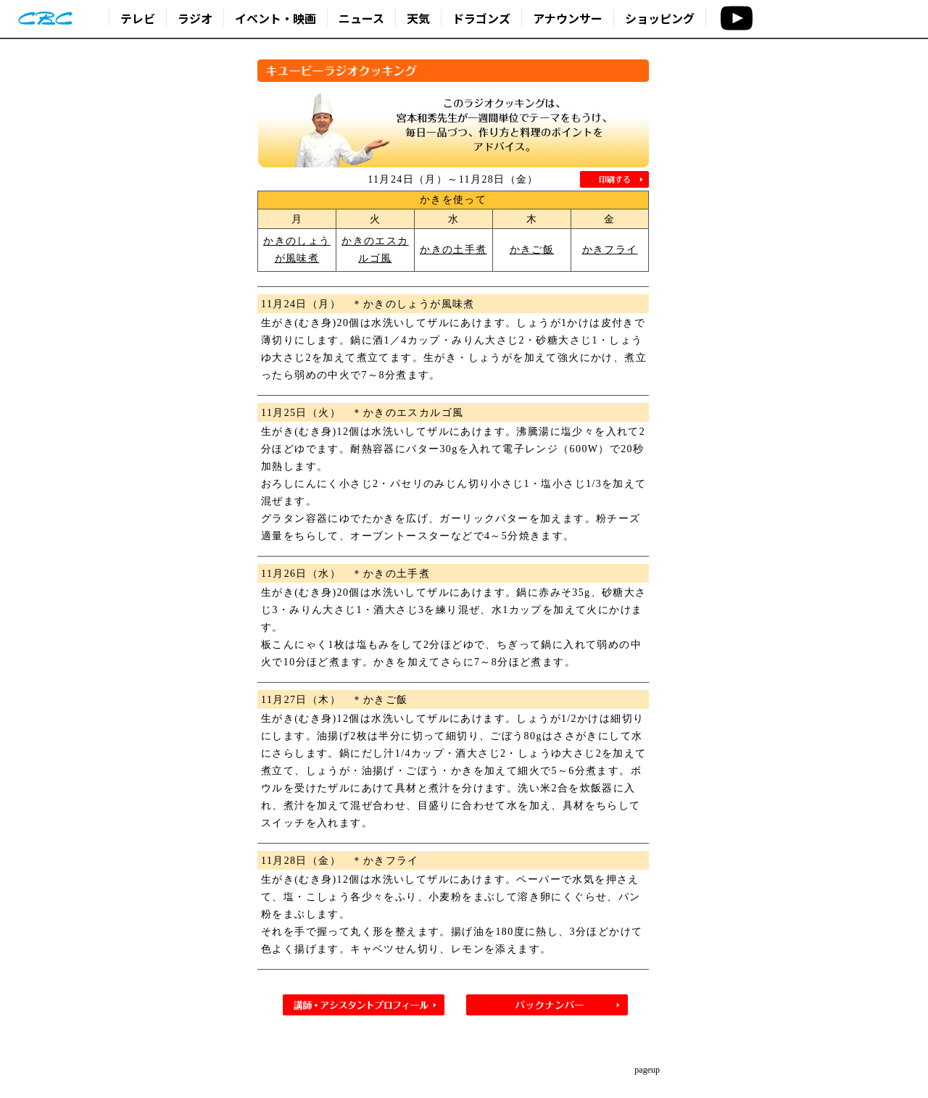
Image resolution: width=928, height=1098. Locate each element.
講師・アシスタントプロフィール (363, 1004)
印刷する (614, 179)
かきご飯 (532, 249)
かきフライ (610, 249)
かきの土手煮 (453, 249)
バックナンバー (547, 1004)
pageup (647, 1070)
